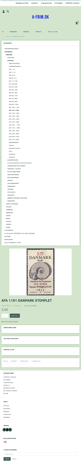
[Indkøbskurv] (77, 23)
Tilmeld (7, 459)
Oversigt (6, 393)
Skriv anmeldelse (31, 306)
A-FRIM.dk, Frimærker (72, 3)
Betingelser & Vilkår (22, 3)
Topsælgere (24, 361)
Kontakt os (34, 3)
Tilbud (5, 361)
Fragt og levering (46, 3)
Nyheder (14, 361)
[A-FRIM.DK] (40, 17)
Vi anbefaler (35, 361)
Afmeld (14, 459)
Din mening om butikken (10, 390)
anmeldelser (16, 306)
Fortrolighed (59, 3)
